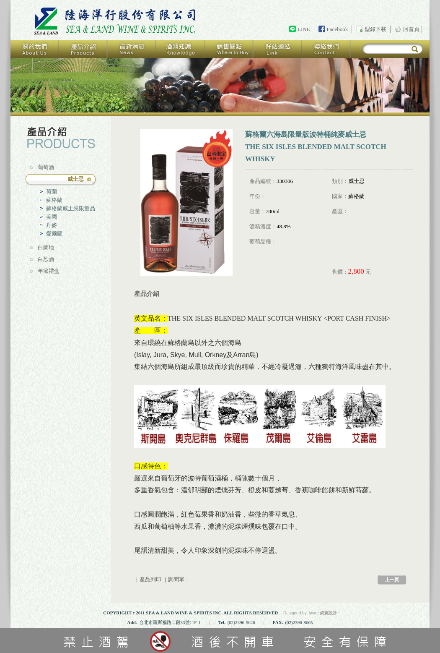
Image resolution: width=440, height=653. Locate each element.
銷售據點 (229, 49)
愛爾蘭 (54, 233)
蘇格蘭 (54, 200)
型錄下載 (375, 29)
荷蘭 (51, 191)
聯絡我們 (326, 49)
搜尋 (415, 49)
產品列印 (150, 579)
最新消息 (132, 49)
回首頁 (116, 21)
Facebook (337, 29)
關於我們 (34, 49)
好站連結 (278, 49)
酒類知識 (180, 49)
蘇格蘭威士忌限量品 (70, 208)
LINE (304, 29)
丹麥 (51, 225)
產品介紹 (83, 49)
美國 (51, 217)
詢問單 (176, 579)
